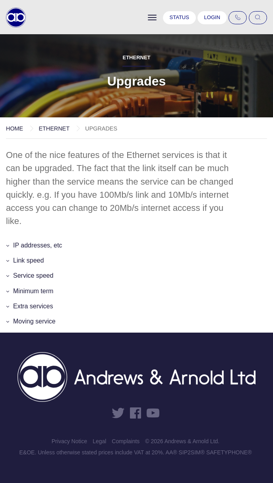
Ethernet (54, 128)
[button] (136, 245)
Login (212, 17)
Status (179, 17)
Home (14, 128)
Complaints (125, 441)
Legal (99, 441)
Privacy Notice (69, 441)
